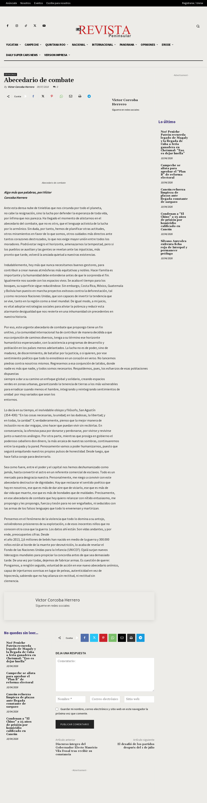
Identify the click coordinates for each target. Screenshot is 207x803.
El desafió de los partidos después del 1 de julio (135, 745)
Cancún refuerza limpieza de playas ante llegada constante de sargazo (20, 701)
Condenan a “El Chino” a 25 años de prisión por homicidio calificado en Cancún (19, 726)
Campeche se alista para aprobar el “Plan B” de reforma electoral (20, 677)
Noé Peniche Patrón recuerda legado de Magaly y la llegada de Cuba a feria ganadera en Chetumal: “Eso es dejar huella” (21, 652)
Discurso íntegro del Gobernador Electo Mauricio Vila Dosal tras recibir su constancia (76, 749)
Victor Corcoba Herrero (21, 87)
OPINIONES (10, 74)
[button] (198, 26)
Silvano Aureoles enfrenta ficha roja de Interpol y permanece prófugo (174, 247)
